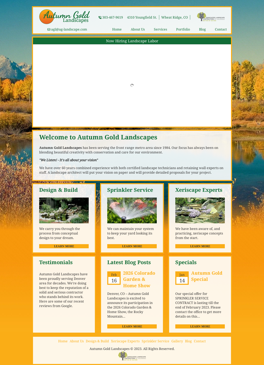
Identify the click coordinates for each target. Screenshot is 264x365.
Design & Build (97, 341)
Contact (221, 29)
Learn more (132, 326)
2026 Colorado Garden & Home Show (139, 279)
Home (117, 29)
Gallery (177, 341)
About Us (138, 29)
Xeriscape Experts (125, 341)
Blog (202, 29)
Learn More (64, 246)
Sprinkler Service (155, 341)
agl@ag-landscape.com (69, 29)
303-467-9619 (112, 17)
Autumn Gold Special (206, 276)
